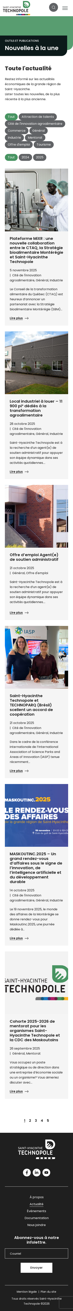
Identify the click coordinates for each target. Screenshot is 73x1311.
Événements (36, 1211)
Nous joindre (36, 1225)
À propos (37, 1197)
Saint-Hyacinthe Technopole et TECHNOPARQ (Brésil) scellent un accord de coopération (31, 705)
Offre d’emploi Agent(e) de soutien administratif (34, 557)
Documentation (37, 1218)
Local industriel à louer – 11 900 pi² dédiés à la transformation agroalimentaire (36, 408)
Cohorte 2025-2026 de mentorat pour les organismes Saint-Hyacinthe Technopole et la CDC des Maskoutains (35, 1031)
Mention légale (27, 1292)
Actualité (36, 1204)
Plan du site (48, 1292)
